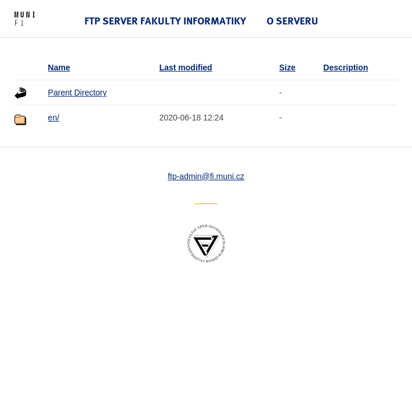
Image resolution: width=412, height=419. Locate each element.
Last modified (185, 67)
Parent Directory (77, 92)
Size (287, 67)
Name (59, 67)
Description (346, 67)
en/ (53, 117)
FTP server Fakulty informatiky (165, 20)
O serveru (292, 20)
